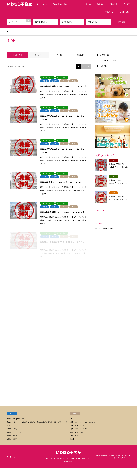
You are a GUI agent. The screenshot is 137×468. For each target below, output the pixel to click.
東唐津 (37, 422)
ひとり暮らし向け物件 (108, 60)
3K (80, 429)
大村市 (15, 436)
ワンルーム (92, 422)
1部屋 (71, 422)
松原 (14, 419)
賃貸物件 (100, 4)
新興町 (31, 422)
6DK (76, 436)
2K (80, 425)
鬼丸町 (24, 419)
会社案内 (127, 4)
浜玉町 (50, 422)
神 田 (65, 422)
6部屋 (71, 436)
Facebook (10, 457)
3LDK (85, 429)
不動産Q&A (109, 12)
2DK (76, 425)
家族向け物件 (105, 55)
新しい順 (38, 55)
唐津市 (9, 422)
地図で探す (104, 66)
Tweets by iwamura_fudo (104, 228)
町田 (59, 422)
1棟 (71, 419)
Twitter (7, 457)
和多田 (25, 422)
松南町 (43, 422)
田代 (18, 419)
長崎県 (9, 436)
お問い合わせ (125, 12)
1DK (76, 422)
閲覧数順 (80, 55)
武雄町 (15, 429)
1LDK (85, 422)
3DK (76, 429)
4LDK (81, 432)
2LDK (85, 425)
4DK (76, 432)
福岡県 (9, 432)
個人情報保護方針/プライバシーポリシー (67, 458)
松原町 (15, 439)
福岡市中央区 (17, 432)
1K (80, 422)
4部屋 (71, 432)
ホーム (88, 4)
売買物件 (113, 4)
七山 (20, 422)
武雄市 (9, 429)
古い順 (59, 55)
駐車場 (72, 439)
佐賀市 (9, 419)
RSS (14, 457)
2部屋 (71, 425)
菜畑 (9, 425)
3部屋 (71, 429)
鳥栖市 (9, 439)
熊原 (55, 422)
